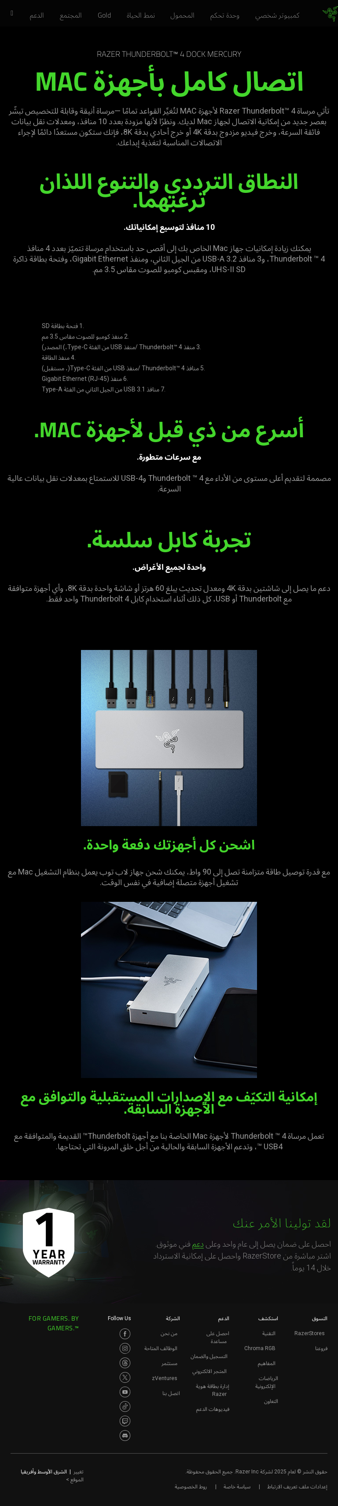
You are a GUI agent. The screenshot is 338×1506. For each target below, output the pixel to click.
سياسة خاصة (237, 1487)
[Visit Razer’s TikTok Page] (125, 1406)
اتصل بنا (171, 1393)
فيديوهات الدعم (212, 1409)
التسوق (319, 1318)
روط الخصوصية (191, 1487)
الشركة (173, 1318)
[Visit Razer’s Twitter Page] (125, 1377)
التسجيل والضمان (209, 1356)
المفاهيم (267, 1363)
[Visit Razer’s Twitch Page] (125, 1421)
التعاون (271, 1401)
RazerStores (309, 1333)
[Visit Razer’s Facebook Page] (125, 1334)
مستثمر (169, 1363)
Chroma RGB (260, 1348)
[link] (330, 14)
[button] (8, 13)
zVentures (164, 1378)
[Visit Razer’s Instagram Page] (125, 1348)
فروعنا (321, 1348)
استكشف (268, 1318)
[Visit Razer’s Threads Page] (125, 1363)
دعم (198, 1243)
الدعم (223, 1318)
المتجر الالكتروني (209, 1371)
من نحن (169, 1333)
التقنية (269, 1333)
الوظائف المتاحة (160, 1348)
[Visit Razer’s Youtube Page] (125, 1392)
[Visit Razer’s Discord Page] (125, 1435)
